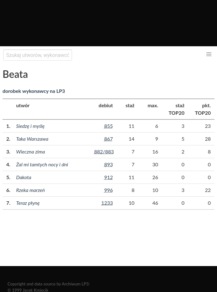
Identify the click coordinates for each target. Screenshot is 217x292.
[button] (209, 54)
